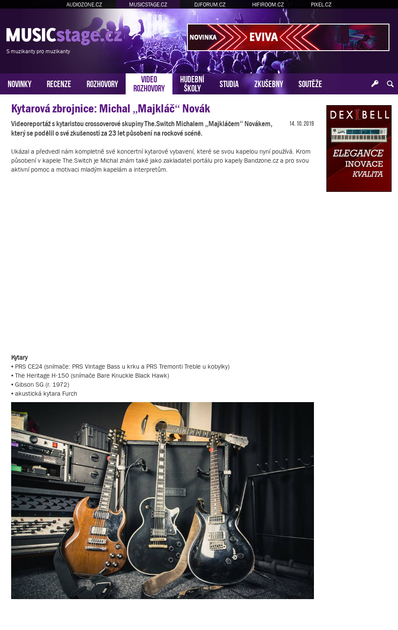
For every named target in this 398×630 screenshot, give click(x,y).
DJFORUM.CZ (210, 4)
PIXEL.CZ (321, 4)
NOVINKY (19, 83)
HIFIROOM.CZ (268, 4)
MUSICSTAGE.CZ (148, 4)
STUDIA (229, 83)
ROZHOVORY (102, 83)
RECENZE (59, 83)
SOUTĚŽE (310, 83)
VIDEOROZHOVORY (149, 83)
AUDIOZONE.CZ (84, 4)
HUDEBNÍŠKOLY (192, 83)
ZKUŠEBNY (268, 83)
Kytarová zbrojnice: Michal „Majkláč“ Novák (110, 108)
